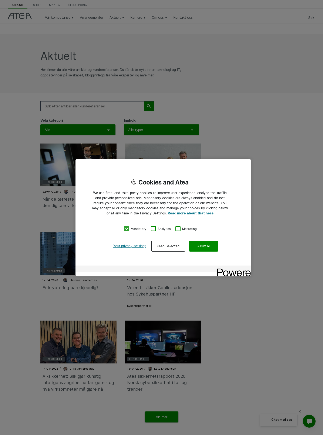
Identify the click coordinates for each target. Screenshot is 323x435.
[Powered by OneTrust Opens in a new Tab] (232, 269)
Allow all (203, 246)
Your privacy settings (129, 246)
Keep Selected (168, 246)
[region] (163, 217)
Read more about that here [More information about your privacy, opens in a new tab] (190, 213)
